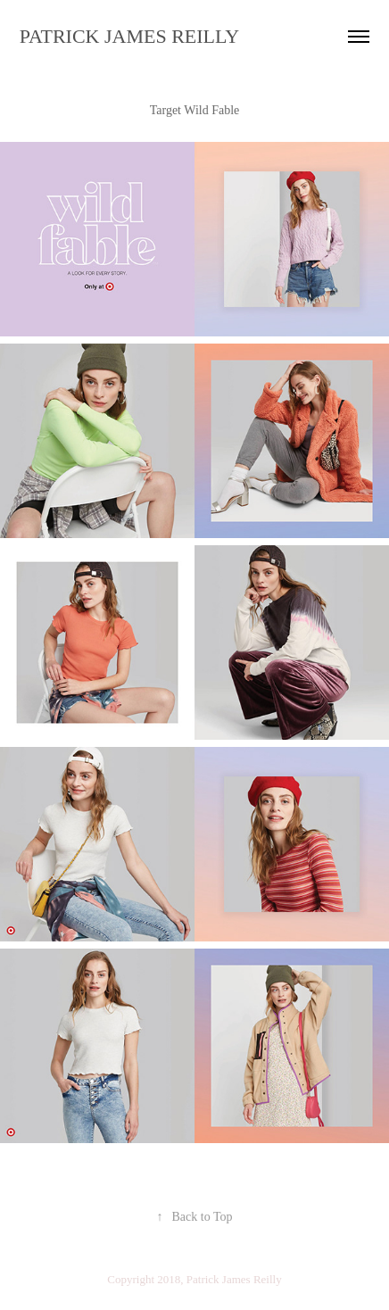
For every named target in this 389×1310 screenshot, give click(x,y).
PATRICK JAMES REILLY (129, 36)
